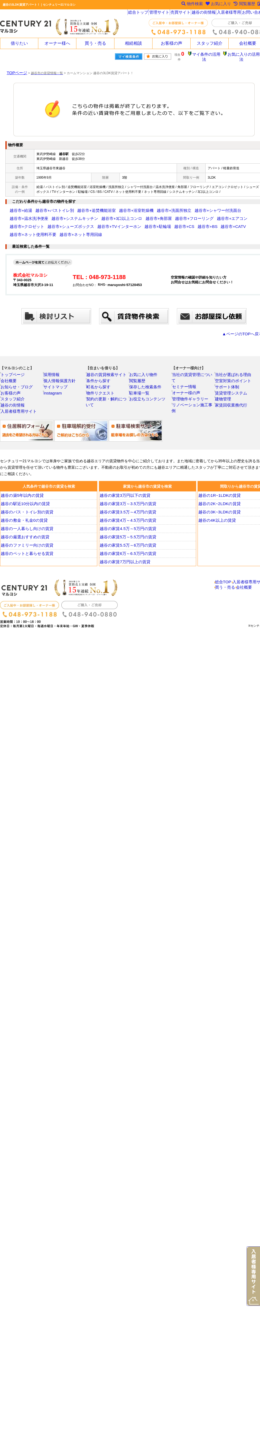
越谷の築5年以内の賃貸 (22, 492)
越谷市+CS (80, 222)
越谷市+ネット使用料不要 (152, 222)
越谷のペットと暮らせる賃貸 (26, 550)
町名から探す (99, 378)
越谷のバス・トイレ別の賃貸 (26, 509)
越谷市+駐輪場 (58, 222)
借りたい (19, 43)
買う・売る (95, 43)
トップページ (13, 364)
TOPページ (15, 69)
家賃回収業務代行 (231, 400)
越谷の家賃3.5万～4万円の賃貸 (127, 509)
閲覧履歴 (139, 371)
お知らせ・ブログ (17, 378)
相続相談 (133, 43)
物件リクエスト (101, 385)
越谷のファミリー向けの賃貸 (26, 542)
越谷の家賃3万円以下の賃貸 (124, 492)
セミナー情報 (185, 371)
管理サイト (160, 13)
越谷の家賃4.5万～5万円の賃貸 (127, 525)
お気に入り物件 (144, 364)
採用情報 (53, 364)
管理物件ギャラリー (190, 385)
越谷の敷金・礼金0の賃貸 (23, 517)
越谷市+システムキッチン (28, 214)
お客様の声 (171, 43)
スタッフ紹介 (209, 43)
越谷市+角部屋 (96, 214)
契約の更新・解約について (109, 392)
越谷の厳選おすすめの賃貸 (24, 534)
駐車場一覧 (141, 385)
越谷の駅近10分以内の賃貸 (24, 500)
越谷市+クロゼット (186, 214)
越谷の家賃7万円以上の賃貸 (124, 559)
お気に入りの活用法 (244, 55)
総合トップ (138, 13)
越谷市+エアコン (156, 214)
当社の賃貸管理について (193, 364)
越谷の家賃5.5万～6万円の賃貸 (127, 542)
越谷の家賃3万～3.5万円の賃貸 (127, 500)
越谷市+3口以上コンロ (66, 214)
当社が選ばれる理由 (232, 364)
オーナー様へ (57, 43)
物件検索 (187, 4)
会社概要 (10, 371)
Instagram (54, 385)
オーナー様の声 (187, 378)
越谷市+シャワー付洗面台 (179, 206)
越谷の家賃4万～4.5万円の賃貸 (127, 517)
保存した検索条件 (145, 378)
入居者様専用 (230, 13)
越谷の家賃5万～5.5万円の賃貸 (127, 534)
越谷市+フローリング (125, 214)
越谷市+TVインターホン (27, 222)
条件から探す (99, 371)
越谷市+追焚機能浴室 (80, 206)
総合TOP (223, 580)
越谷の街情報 (205, 13)
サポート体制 (228, 378)
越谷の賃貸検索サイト (106, 364)
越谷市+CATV (120, 222)
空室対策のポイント (232, 371)
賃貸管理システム (231, 385)
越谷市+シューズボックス (221, 214)
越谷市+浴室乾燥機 (113, 206)
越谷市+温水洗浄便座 (216, 206)
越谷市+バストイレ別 (46, 206)
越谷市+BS (99, 222)
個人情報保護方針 (60, 371)
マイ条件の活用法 (210, 55)
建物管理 (224, 392)
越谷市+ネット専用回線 (191, 222)
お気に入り (215, 4)
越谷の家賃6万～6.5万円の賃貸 (127, 550)
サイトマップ (56, 378)
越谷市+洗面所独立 (143, 206)
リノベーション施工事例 (193, 392)
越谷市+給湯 (19, 206)
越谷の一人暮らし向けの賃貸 (26, 525)
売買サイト (182, 13)
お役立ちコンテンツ (147, 392)
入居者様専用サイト (18, 407)
